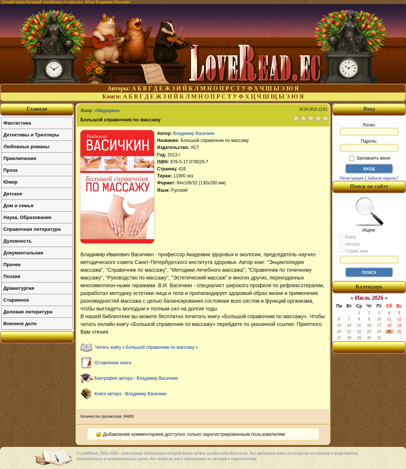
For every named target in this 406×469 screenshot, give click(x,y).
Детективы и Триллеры (31, 135)
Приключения (19, 158)
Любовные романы (26, 146)
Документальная (23, 253)
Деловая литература (27, 312)
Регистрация (351, 178)
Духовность (17, 241)
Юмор (10, 182)
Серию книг (353, 251)
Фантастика (17, 123)
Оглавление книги (112, 362)
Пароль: (369, 145)
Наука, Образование (27, 217)
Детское (12, 194)
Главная (37, 109)
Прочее (12, 264)
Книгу (347, 237)
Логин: (369, 129)
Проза (10, 170)
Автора (349, 244)
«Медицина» (107, 110)
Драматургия (18, 288)
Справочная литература (32, 229)
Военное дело (20, 323)
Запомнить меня (369, 158)
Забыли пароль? (383, 178)
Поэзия (11, 276)
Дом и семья (18, 205)
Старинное (16, 300)
